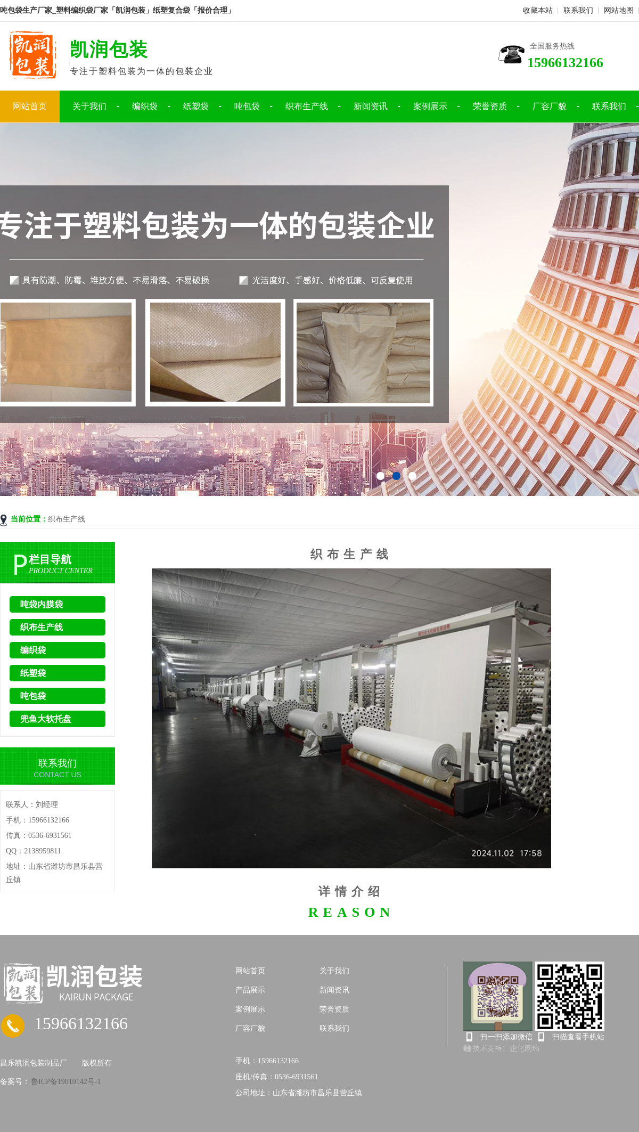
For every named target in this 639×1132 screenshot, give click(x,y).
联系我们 (578, 10)
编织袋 (145, 106)
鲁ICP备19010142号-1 (65, 1082)
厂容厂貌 (549, 106)
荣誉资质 (490, 106)
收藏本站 (538, 10)
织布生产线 (306, 106)
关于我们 (89, 106)
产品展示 (250, 990)
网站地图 (619, 10)
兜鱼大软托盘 (45, 718)
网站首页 (30, 106)
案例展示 (430, 106)
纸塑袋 (196, 106)
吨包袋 (247, 106)
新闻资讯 (371, 106)
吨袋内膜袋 (41, 604)
